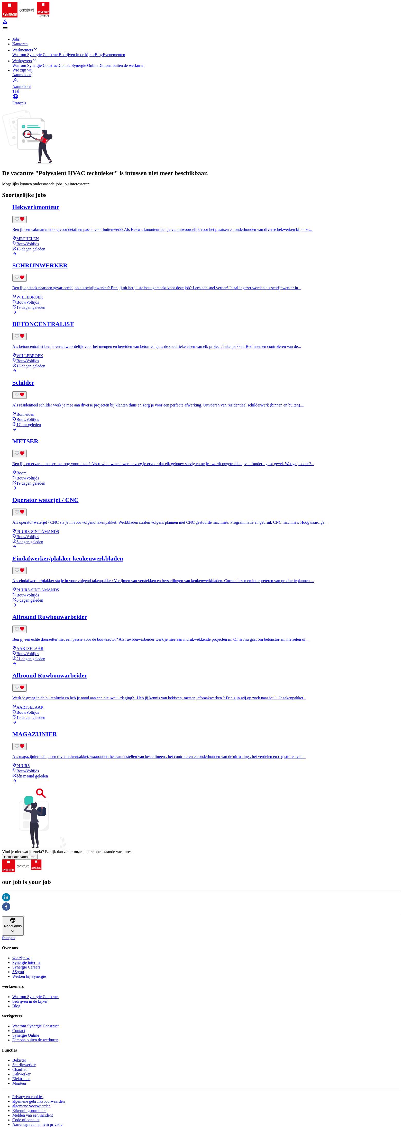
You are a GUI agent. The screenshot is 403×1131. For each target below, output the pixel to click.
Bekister (19, 1060)
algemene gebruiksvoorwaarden (38, 1101)
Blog (99, 54)
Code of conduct (26, 1120)
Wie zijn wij (22, 70)
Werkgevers (24, 61)
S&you (18, 972)
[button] (201, 29)
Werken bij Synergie (29, 976)
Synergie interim (26, 962)
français (8, 938)
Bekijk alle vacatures (19, 857)
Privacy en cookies (27, 1096)
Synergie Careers (26, 967)
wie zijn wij (22, 958)
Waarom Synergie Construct (35, 54)
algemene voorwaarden (31, 1106)
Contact (65, 65)
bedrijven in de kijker (30, 1001)
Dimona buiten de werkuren (121, 65)
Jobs (16, 39)
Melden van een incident (32, 1115)
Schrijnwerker (24, 1065)
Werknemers (25, 50)
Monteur (19, 1083)
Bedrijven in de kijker (77, 54)
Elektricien (21, 1078)
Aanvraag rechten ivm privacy (37, 1124)
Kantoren (20, 44)
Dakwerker (21, 1074)
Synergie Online (84, 65)
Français (19, 103)
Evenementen (114, 54)
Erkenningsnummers (29, 1110)
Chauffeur (20, 1069)
